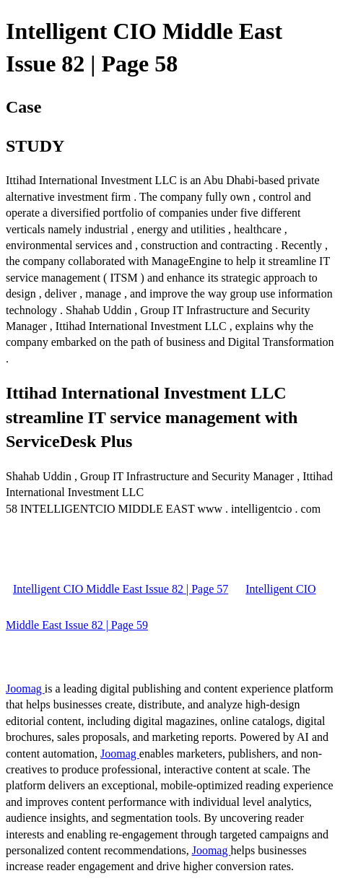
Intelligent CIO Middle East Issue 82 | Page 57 (120, 589)
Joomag (25, 688)
